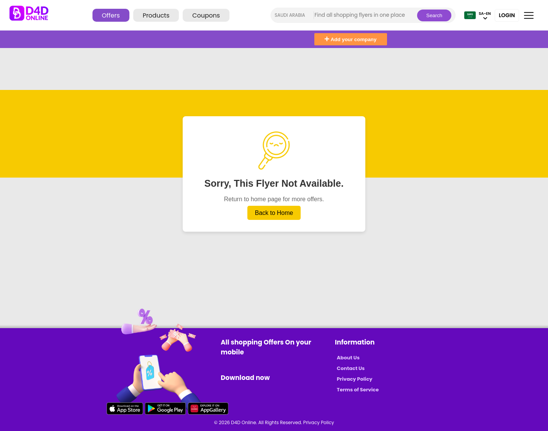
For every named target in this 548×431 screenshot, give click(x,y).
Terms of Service (358, 389)
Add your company (350, 39)
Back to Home (274, 213)
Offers (111, 15)
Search (434, 15)
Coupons (206, 15)
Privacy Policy (354, 379)
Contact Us (351, 368)
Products (156, 15)
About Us (348, 357)
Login (507, 15)
